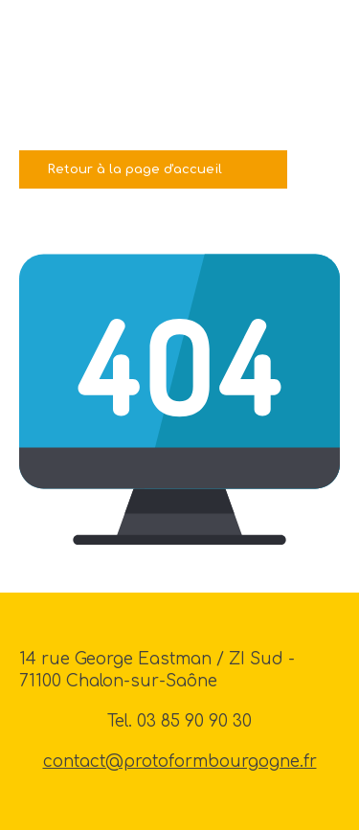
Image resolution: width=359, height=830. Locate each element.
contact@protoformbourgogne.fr (180, 761)
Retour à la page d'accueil (135, 169)
